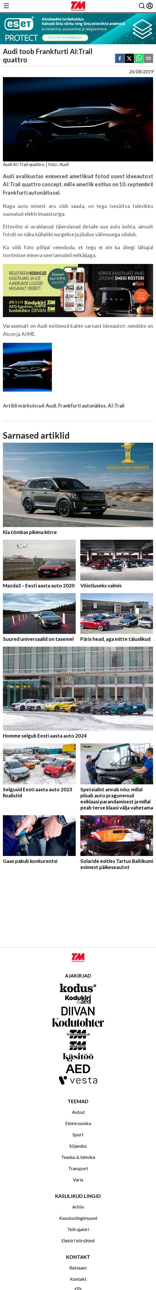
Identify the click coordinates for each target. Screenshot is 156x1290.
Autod (78, 1112)
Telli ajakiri (78, 1229)
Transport (78, 1168)
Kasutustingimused (78, 1218)
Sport (78, 1134)
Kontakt (78, 1279)
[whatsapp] (139, 59)
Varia (78, 1179)
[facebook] (119, 59)
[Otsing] (141, 6)
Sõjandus (78, 1145)
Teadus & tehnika (78, 1157)
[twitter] (129, 59)
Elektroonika (78, 1123)
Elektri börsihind (78, 1240)
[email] (148, 59)
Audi (51, 406)
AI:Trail (116, 406)
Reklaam (78, 1267)
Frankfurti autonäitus (82, 406)
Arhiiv (78, 1206)
